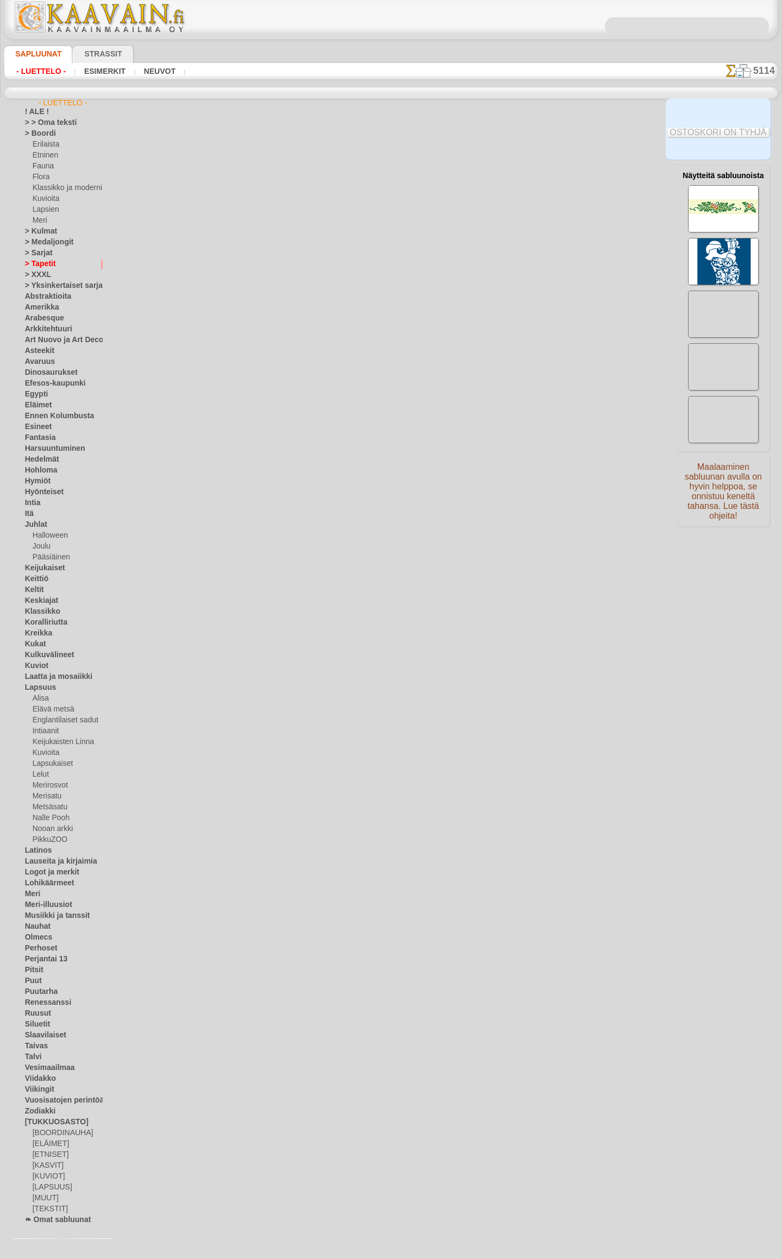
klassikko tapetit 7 (523, 227)
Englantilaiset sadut (62, 720)
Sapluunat (34, 54)
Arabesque (41, 318)
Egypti (34, 394)
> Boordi (37, 134)
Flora (40, 177)
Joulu (40, 546)
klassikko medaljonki (523, 216)
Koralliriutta (43, 622)
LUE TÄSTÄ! (278, 435)
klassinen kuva (574, 395)
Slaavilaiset (42, 1035)
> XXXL (35, 275)
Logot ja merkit (47, 872)
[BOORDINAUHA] (60, 1133)
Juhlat (34, 525)
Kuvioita (45, 199)
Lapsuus (38, 688)
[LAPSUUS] (50, 1187)
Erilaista (45, 144)
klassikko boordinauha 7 (523, 251)
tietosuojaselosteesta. (482, 1250)
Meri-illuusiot (45, 905)
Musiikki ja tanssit (52, 916)
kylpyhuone (445, 395)
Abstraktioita (45, 296)
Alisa (40, 698)
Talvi (31, 1057)
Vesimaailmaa (45, 1068)
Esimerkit (95, 71)
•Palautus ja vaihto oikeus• (390, 677)
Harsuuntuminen (50, 449)
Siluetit (35, 1024)
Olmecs (36, 937)
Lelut (40, 774)
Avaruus (37, 362)
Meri (40, 220)
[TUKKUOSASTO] (51, 1122)
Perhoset (38, 948)
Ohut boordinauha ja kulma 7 (523, 192)
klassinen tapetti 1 (510, 399)
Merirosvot (49, 785)
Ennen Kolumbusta (53, 416)
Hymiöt (36, 481)
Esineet (36, 427)
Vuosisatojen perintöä (58, 1100)
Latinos (36, 850)
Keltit (33, 590)
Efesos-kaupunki (49, 383)
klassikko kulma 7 (523, 204)
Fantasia (38, 438)
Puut (32, 981)
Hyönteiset (41, 492)
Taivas (34, 1046)
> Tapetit (37, 264)
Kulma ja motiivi (523, 239)
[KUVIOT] (47, 1176)
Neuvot (145, 71)
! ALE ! (35, 112)
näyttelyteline (380, 395)
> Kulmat (38, 231)
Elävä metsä (51, 709)
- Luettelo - (38, 71)
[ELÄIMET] (49, 1144)
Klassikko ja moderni (63, 188)
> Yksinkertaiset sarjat (58, 286)
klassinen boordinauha (523, 263)
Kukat (34, 644)
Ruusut (36, 1013)
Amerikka (39, 307)
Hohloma (38, 470)
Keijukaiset (41, 568)
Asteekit (37, 351)
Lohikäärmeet (45, 883)
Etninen (44, 155)
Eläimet (36, 405)
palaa (391, 464)
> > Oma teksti (45, 123)
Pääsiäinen (49, 557)
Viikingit (37, 1089)
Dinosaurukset (47, 372)
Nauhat (36, 926)
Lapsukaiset (51, 764)
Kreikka (36, 633)
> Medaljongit (45, 242)
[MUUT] (45, 1198)
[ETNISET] (48, 1155)
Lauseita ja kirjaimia (55, 861)
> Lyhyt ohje (206, 435)
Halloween (48, 535)
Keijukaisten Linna (60, 742)
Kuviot (35, 666)
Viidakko (38, 1079)
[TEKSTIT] (47, 1209)
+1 (422, 464)
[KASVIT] (46, 1165)
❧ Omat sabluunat (53, 1220)
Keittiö (35, 579)
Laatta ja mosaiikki (53, 677)
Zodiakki (37, 1111)
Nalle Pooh (49, 818)
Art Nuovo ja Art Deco (58, 340)
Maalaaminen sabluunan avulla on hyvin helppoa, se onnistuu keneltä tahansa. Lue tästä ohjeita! (723, 495)
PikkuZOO (47, 840)
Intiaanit (46, 731)
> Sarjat (36, 253)
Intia (32, 503)
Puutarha (39, 992)
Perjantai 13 (42, 959)
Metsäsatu (49, 807)
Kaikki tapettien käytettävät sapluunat (390, 488)
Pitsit (33, 970)
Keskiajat (39, 601)
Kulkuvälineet (45, 655)
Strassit (89, 54)
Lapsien (44, 210)
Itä (29, 514)
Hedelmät (39, 459)
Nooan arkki (51, 829)
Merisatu (46, 796)
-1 (358, 464)
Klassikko (39, 611)
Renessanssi (43, 1003)
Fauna (42, 166)
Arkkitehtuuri (45, 329)
